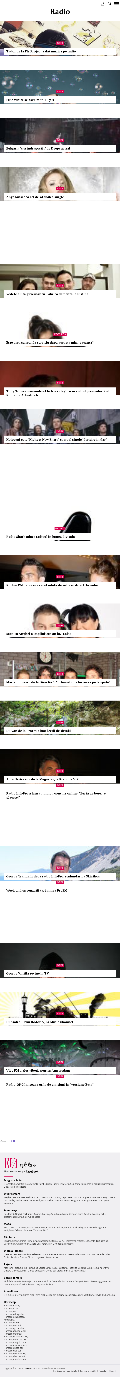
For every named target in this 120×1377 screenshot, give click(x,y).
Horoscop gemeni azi (14, 1328)
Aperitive (104, 1267)
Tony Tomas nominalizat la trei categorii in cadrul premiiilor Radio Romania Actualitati (59, 393)
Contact (112, 1371)
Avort (33, 1243)
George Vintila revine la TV (27, 973)
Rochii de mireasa (36, 1227)
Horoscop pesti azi (13, 1347)
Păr (5, 1213)
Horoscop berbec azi (14, 1356)
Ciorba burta (63, 1270)
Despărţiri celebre (74, 1294)
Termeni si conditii (88, 1371)
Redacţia (102, 1371)
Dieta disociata (11, 1257)
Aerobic (63, 1254)
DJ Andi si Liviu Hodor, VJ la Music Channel (39, 1022)
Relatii (42, 1183)
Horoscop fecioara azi (15, 1330)
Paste (16, 1267)
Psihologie (32, 1240)
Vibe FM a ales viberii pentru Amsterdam (38, 1070)
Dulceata (62, 1267)
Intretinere (52, 1254)
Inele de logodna (97, 1227)
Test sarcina (102, 1240)
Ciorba (23, 1267)
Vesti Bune (89, 1294)
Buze (80, 1213)
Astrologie (9, 1319)
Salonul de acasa (31, 1216)
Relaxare (36, 1254)
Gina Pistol (34, 1200)
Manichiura (62, 1213)
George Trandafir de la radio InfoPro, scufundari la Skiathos (53, 876)
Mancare (8, 1267)
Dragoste (8, 1183)
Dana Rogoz (103, 1197)
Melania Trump (62, 1200)
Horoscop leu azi (12, 1350)
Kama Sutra (80, 1183)
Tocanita (72, 1267)
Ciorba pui (50, 1270)
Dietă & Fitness (13, 1251)
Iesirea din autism (55, 1294)
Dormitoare (68, 1281)
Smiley (11, 1200)
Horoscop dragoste (13, 1314)
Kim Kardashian (45, 1197)
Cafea (49, 1267)
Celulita (88, 1213)
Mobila (47, 1281)
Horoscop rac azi (12, 1325)
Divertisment (12, 1194)
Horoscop (10, 1302)
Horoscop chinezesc (14, 1316)
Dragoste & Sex (13, 1180)
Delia (25, 1200)
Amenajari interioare (32, 1281)
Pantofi (67, 1227)
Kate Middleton (28, 1197)
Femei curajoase (36, 1284)
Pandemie (110, 1294)
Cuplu (49, 1183)
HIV (50, 1243)
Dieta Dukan (24, 1254)
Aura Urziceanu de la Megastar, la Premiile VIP (42, 779)
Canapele (56, 1281)
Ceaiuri (16, 1240)
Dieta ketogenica (36, 1257)
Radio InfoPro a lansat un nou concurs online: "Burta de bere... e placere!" (56, 795)
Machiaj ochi (98, 1213)
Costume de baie (54, 1227)
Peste (30, 1267)
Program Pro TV (92, 1200)
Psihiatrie (69, 1243)
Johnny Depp (60, 1197)
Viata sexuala (31, 1183)
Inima (23, 1240)
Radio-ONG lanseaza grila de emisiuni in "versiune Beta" (50, 1084)
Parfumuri (28, 1213)
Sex (72, 1183)
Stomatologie (58, 1240)
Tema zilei (40, 1294)
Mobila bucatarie (12, 1281)
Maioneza (16, 1270)
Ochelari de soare (23, 1230)
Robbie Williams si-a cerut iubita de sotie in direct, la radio (52, 585)
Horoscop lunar (12, 1322)
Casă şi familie (13, 1277)
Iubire (56, 1183)
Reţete (8, 1264)
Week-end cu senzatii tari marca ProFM (36, 890)
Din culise (9, 1294)
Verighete (9, 1230)
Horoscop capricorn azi (15, 1336)
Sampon (73, 1213)
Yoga (43, 1254)
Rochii (11, 1213)
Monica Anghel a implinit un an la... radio (38, 634)
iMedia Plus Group (33, 1368)
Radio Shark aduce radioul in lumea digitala (40, 536)
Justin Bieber (47, 1200)
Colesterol (70, 1240)
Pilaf (24, 1270)
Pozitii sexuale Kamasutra (100, 1183)
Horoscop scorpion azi (15, 1339)
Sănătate (9, 1237)
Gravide (23, 1284)
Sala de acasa (52, 1257)
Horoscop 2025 (11, 1308)
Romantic (19, 1183)
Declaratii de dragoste (15, 1186)
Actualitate (11, 1291)
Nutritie (91, 1254)
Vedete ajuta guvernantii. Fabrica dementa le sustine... (48, 294)
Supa (55, 1267)
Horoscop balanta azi (14, 1353)
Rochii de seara (18, 1227)
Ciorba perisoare (36, 1270)
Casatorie (64, 1183)
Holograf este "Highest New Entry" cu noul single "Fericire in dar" (56, 439)
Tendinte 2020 (40, 1230)
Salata (42, 1267)
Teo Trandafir (75, 1197)
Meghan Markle (12, 1197)
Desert (7, 1270)
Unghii (18, 1213)
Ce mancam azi (78, 1270)
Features (60, 334)
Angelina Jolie (89, 1197)
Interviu (18, 1294)
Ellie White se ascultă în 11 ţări (30, 100)
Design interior (82, 1281)
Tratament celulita (13, 1216)
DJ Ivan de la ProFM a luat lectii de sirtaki (38, 731)
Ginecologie (44, 1240)
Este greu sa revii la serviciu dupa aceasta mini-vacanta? (50, 342)
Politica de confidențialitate (65, 1371)
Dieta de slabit (102, 1254)
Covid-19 (99, 1294)
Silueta (23, 1257)
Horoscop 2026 (11, 1305)
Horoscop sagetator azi (15, 1342)
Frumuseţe (11, 1210)
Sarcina (7, 1240)
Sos (36, 1267)
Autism (49, 1284)
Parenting (95, 1281)
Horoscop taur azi (13, 1333)
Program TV (77, 1200)
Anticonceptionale (86, 1240)
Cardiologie (9, 1243)
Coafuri (37, 1213)
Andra (19, 1200)
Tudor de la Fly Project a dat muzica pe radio (41, 51)
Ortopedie (58, 1243)
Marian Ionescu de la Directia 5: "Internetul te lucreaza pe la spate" (58, 682)
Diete (6, 1254)
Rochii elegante (80, 1227)
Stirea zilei (28, 1294)
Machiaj (46, 1213)
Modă (7, 1224)
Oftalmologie (23, 1243)
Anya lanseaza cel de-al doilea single (35, 197)
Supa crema (93, 1267)
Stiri (60, 43)
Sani (53, 1213)
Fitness (13, 1254)
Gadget (60, 528)
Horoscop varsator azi (15, 1344)
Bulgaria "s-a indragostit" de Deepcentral (38, 148)
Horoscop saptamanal (15, 1359)
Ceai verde (42, 1243)
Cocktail (82, 1267)
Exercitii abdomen (77, 1254)
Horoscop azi (10, 1311)
